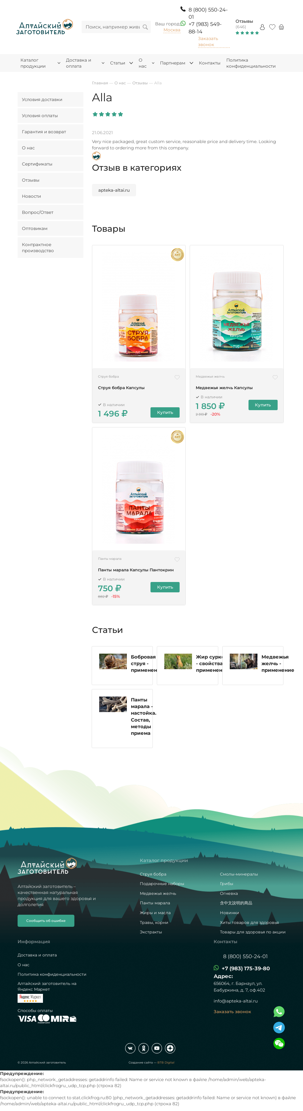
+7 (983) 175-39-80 (246, 968)
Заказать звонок (208, 41)
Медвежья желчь (158, 893)
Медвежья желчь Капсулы (224, 387)
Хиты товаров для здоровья (249, 922)
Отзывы (244, 21)
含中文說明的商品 (236, 902)
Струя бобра (153, 874)
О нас (28, 148)
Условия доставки (42, 99)
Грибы (226, 883)
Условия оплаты (40, 115)
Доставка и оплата (37, 955)
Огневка (229, 893)
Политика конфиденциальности (52, 974)
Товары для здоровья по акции (253, 932)
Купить (165, 412)
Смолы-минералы (239, 874)
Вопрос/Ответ (37, 212)
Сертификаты (37, 164)
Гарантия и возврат (44, 131)
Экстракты (151, 932)
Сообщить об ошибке (46, 920)
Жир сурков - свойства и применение (212, 664)
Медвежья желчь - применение (277, 664)
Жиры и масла (155, 912)
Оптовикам (35, 228)
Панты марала (155, 902)
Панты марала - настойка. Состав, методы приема (143, 716)
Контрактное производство (38, 247)
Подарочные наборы (162, 883)
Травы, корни (154, 922)
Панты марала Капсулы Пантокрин (136, 570)
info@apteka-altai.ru (236, 1001)
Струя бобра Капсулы (121, 387)
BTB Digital (165, 1062)
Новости (31, 196)
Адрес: (223, 976)
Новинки (229, 912)
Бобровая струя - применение (147, 663)
